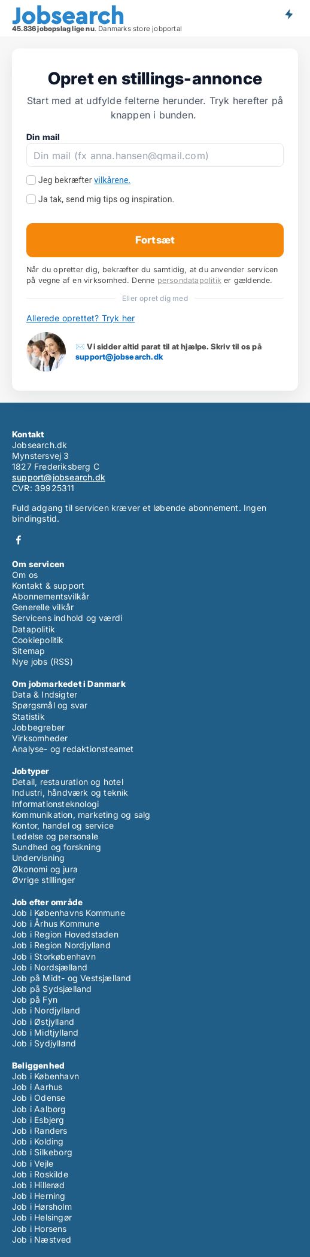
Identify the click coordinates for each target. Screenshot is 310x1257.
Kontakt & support (48, 585)
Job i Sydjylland (44, 1043)
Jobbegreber (38, 727)
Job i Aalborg (39, 1109)
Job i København (45, 1076)
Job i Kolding (38, 1141)
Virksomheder (40, 738)
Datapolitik (33, 629)
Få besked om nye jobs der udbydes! (288, 13)
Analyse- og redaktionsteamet (73, 749)
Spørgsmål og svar (49, 705)
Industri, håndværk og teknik (70, 792)
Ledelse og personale (55, 836)
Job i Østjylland (43, 1021)
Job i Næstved (42, 1239)
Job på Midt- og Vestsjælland (72, 978)
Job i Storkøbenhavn (54, 956)
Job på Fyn (34, 999)
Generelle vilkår (43, 607)
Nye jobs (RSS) (42, 661)
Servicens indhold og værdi (67, 618)
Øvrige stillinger (43, 880)
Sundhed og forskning (56, 847)
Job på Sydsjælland (52, 989)
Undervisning (38, 858)
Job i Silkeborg (42, 1152)
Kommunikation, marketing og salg (81, 814)
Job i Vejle (32, 1163)
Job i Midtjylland (45, 1032)
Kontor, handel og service (63, 825)
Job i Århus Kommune (55, 923)
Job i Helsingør (42, 1217)
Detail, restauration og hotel (67, 782)
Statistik (28, 716)
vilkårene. (112, 180)
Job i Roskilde (40, 1174)
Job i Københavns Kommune (68, 913)
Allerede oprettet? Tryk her (80, 318)
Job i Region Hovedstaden (65, 934)
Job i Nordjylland (46, 1010)
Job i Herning (39, 1196)
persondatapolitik (189, 280)
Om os (25, 575)
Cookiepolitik (38, 640)
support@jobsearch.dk (119, 356)
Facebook (18, 539)
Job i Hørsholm (42, 1206)
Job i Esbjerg (38, 1120)
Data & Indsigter (44, 694)
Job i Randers (40, 1130)
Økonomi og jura (45, 869)
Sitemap (28, 651)
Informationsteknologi (55, 804)
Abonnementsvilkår (50, 596)
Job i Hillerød (38, 1185)
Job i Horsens (39, 1228)
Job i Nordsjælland (50, 967)
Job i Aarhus (37, 1087)
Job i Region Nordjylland (61, 945)
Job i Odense (38, 1097)
